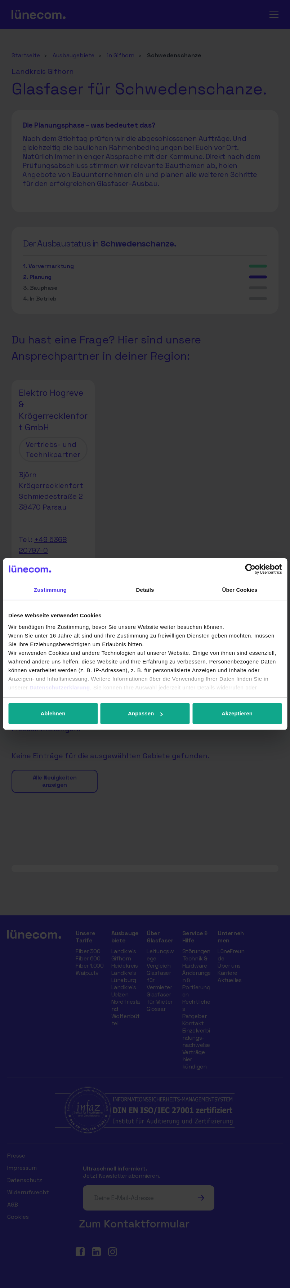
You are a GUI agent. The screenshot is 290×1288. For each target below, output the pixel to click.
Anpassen (145, 713)
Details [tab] (145, 590)
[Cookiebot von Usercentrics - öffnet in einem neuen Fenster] (250, 569)
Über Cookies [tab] (240, 590)
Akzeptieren (237, 713)
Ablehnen (52, 713)
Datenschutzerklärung (60, 687)
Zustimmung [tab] (50, 590)
